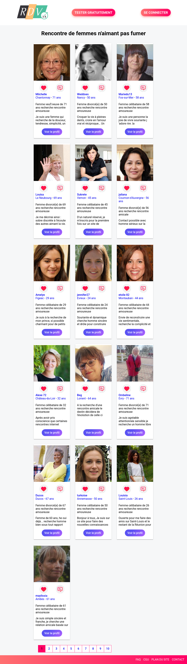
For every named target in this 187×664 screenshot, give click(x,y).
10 (107, 648)
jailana (123, 194)
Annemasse (84, 498)
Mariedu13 (125, 94)
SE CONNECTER (156, 13)
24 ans (91, 298)
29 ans (50, 298)
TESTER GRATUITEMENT (93, 13)
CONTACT (178, 659)
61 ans (50, 599)
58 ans (140, 97)
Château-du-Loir (45, 398)
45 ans (92, 198)
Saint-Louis (125, 498)
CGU (146, 659)
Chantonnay (42, 97)
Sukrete (82, 194)
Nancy (81, 97)
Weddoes (83, 94)
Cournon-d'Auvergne (131, 198)
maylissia (41, 595)
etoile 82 (124, 294)
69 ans (58, 198)
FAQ (138, 659)
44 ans (139, 298)
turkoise (82, 495)
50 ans (91, 97)
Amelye (40, 294)
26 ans (139, 498)
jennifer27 (83, 294)
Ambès (39, 599)
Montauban (126, 298)
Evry (121, 398)
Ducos (39, 495)
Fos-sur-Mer (126, 97)
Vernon (81, 198)
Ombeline (124, 395)
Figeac (39, 298)
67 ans (50, 498)
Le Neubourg (43, 198)
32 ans (61, 398)
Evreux (81, 298)
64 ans (92, 398)
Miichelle (41, 94)
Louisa (39, 194)
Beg (79, 395)
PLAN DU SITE (160, 659)
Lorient (81, 398)
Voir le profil (51, 131)
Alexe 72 (40, 395)
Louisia (123, 495)
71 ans (57, 97)
